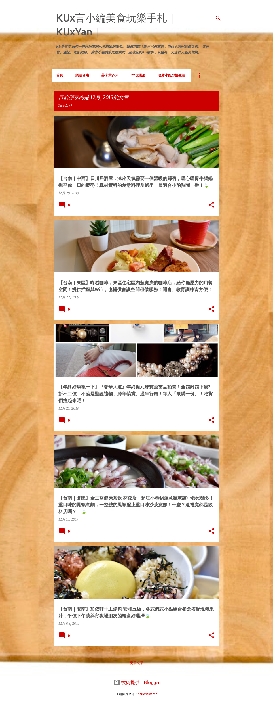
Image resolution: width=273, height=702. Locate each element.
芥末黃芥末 (109, 75)
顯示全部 (65, 105)
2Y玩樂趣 (138, 75)
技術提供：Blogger (136, 682)
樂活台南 (82, 75)
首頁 (59, 75)
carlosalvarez (147, 694)
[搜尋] (218, 18)
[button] (211, 205)
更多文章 (136, 663)
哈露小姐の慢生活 (171, 75)
